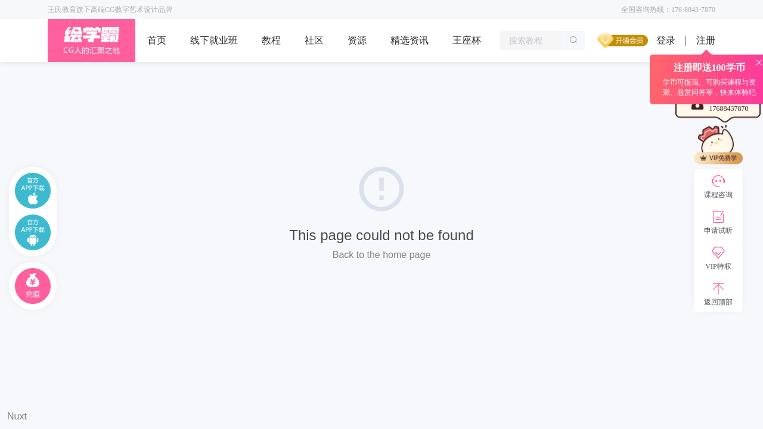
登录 (665, 40)
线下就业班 (214, 40)
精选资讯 (409, 40)
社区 (314, 40)
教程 (271, 40)
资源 (357, 40)
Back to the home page (382, 255)
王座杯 (466, 40)
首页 (156, 40)
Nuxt (17, 416)
